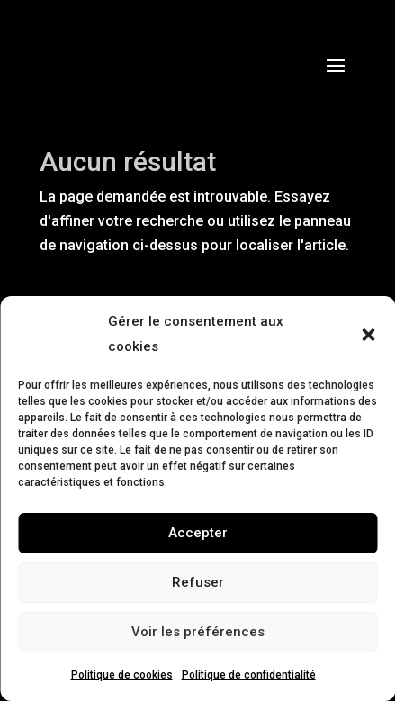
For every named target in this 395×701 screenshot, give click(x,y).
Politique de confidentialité (249, 675)
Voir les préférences (198, 632)
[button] (368, 335)
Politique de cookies (122, 675)
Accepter (198, 533)
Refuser (198, 582)
